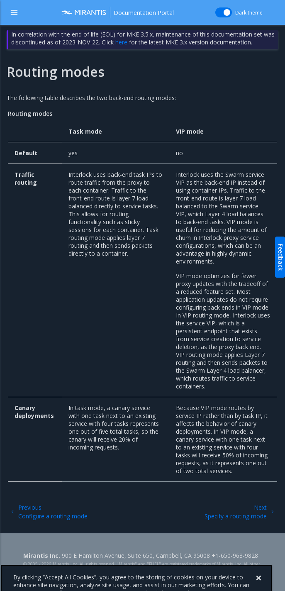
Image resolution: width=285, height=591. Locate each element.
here (121, 42)
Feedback (281, 257)
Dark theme (249, 12)
